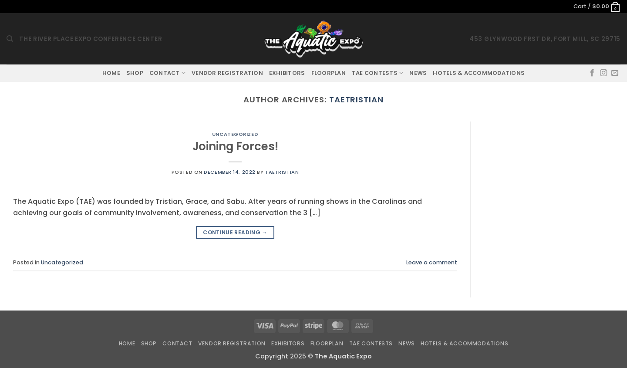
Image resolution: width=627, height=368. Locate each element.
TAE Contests (378, 73)
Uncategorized (235, 134)
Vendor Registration (227, 73)
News (418, 73)
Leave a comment (431, 262)
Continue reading (235, 232)
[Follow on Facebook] (592, 73)
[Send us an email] (614, 73)
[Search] (10, 38)
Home (111, 73)
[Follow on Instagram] (603, 73)
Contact (167, 73)
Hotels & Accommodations (479, 73)
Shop (134, 73)
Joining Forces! (235, 146)
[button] (596, 6)
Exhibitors (287, 73)
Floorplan (328, 73)
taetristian (356, 99)
